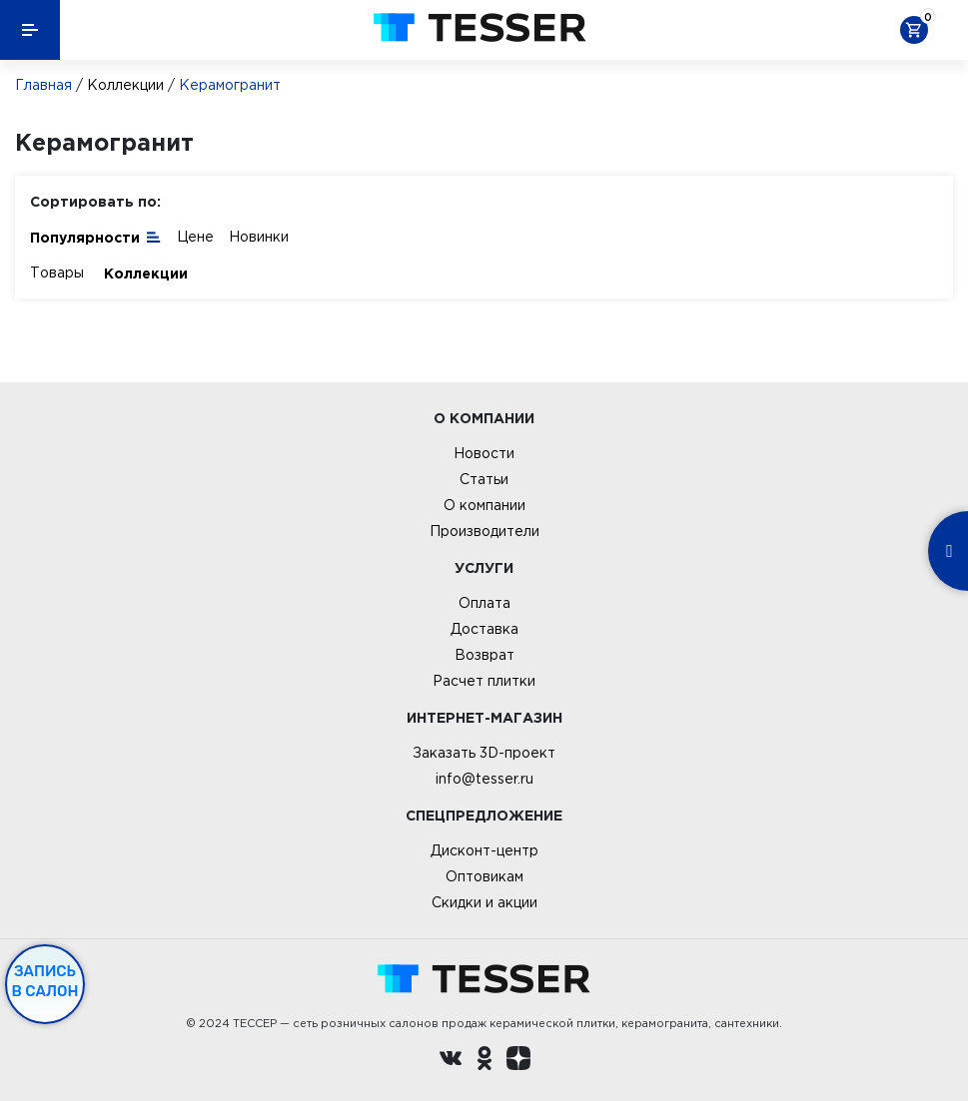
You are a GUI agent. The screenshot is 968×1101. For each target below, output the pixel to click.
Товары (57, 272)
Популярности (96, 236)
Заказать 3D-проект (484, 753)
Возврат (484, 655)
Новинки (259, 237)
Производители (484, 531)
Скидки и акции (484, 902)
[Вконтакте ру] (451, 1061)
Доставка (484, 629)
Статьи (484, 479)
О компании (484, 505)
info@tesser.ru (484, 779)
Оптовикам (484, 876)
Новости (484, 453)
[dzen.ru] (518, 1061)
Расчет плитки (484, 681)
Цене (195, 237)
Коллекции (125, 85)
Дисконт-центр (484, 850)
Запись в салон (45, 981)
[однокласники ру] (484, 1061)
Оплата (484, 603)
